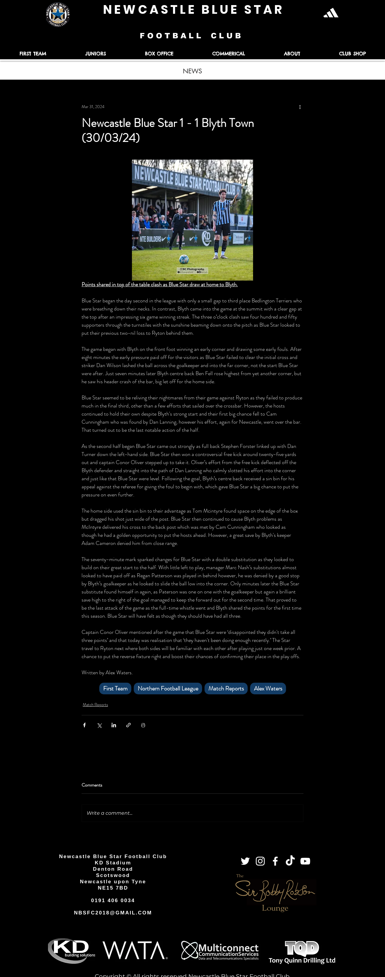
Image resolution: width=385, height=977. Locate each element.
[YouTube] (305, 861)
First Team (115, 688)
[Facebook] (275, 861)
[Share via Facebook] (84, 725)
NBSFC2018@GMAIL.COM (113, 913)
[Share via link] (128, 725)
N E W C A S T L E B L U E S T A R (192, 9)
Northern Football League (168, 688)
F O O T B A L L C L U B (191, 35)
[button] (33, 54)
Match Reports (226, 688)
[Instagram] (260, 861)
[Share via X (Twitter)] (99, 725)
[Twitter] (245, 861)
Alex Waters (268, 688)
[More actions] (299, 106)
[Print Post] (143, 725)
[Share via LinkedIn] (114, 725)
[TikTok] (290, 861)
